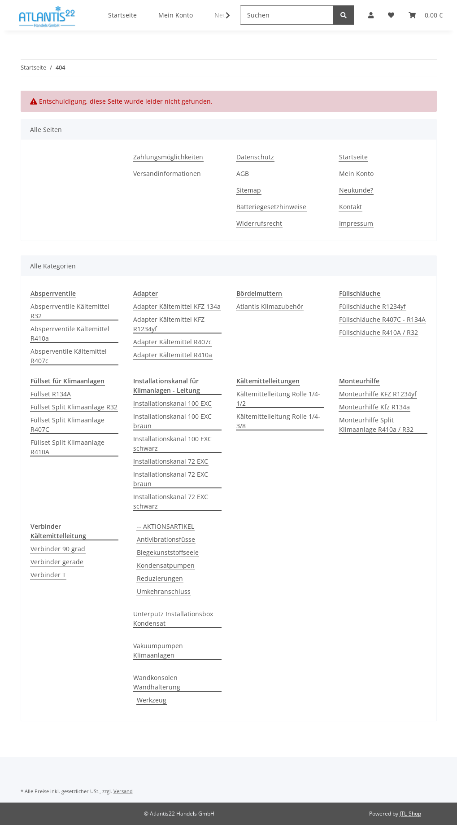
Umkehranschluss (164, 591)
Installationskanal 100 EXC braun (172, 421)
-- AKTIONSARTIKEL (165, 526)
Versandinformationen (167, 173)
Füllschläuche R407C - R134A (382, 319)
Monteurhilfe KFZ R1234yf (378, 394)
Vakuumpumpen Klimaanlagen (158, 650)
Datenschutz (255, 157)
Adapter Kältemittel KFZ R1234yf (169, 324)
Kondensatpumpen (166, 565)
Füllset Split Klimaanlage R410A (67, 447)
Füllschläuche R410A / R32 (378, 332)
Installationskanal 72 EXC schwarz (170, 501)
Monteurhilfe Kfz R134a (374, 407)
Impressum (356, 223)
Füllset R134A (50, 394)
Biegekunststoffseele (168, 552)
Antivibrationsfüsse (166, 539)
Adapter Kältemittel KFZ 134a (177, 306)
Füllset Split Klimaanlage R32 (74, 407)
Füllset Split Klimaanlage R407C (67, 425)
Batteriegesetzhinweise (271, 206)
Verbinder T (48, 574)
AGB (242, 173)
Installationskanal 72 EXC (170, 461)
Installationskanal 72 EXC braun (170, 479)
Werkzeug (151, 700)
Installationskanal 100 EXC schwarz (172, 443)
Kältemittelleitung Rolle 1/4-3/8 (278, 421)
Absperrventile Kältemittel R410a (69, 333)
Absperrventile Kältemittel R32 (69, 311)
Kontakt (350, 206)
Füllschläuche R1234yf (372, 306)
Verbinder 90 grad (57, 548)
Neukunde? (356, 190)
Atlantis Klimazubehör (269, 306)
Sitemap (248, 190)
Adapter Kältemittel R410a (172, 355)
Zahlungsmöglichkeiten (168, 157)
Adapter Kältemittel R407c (172, 342)
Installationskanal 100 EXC (172, 403)
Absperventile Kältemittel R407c (68, 356)
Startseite (353, 157)
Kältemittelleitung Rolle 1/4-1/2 (278, 399)
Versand (123, 791)
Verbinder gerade (56, 561)
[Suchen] (287, 15)
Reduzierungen (160, 578)
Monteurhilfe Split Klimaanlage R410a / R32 (376, 425)
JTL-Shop (410, 813)
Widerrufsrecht (259, 223)
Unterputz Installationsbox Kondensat (173, 619)
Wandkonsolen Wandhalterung (156, 682)
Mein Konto (356, 173)
